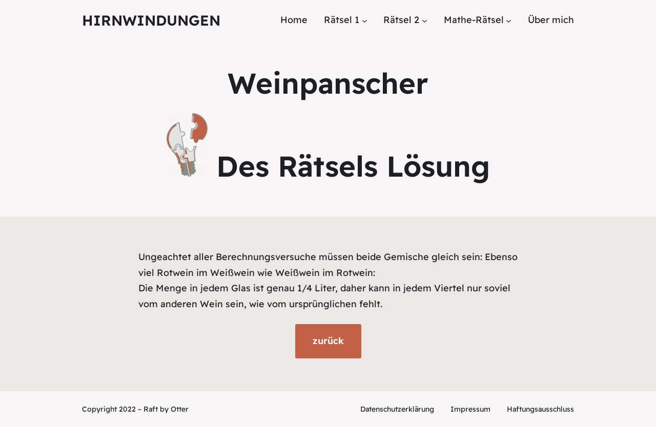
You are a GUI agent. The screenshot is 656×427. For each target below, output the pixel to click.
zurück (328, 341)
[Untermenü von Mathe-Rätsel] (508, 20)
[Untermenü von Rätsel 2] (424, 20)
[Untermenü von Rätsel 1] (364, 20)
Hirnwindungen (151, 20)
